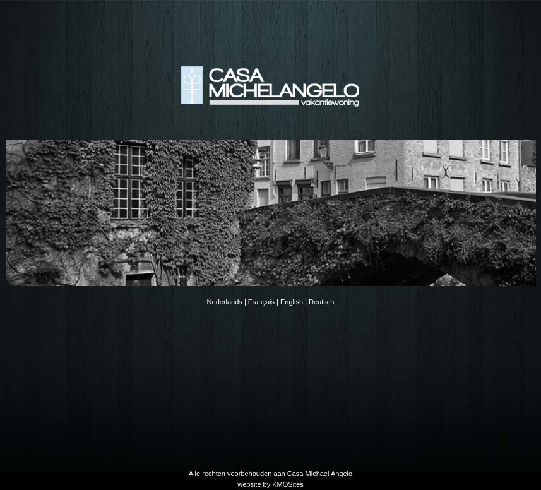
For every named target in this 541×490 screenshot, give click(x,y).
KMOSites (288, 484)
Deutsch (321, 302)
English (291, 302)
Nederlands (224, 302)
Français (261, 302)
